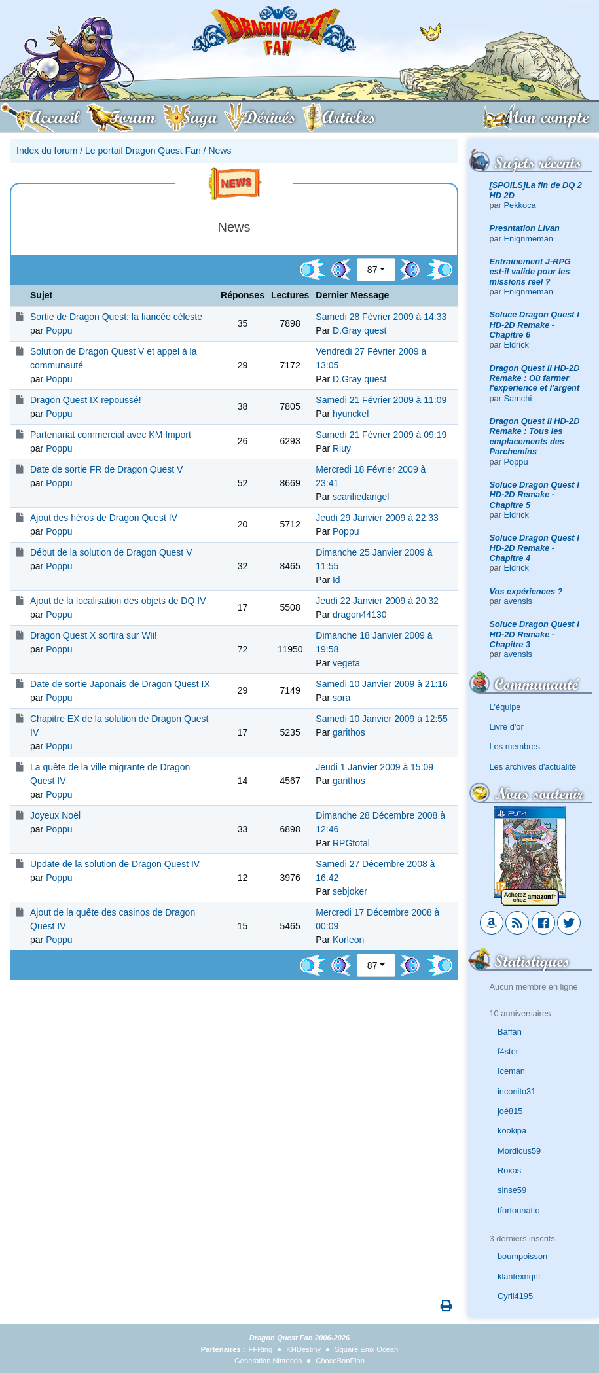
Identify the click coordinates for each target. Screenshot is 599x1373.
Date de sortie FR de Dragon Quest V (106, 469)
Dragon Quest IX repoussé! (85, 400)
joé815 (510, 1111)
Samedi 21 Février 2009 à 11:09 (381, 400)
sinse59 (512, 1190)
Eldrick (516, 344)
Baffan (510, 1032)
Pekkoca (520, 205)
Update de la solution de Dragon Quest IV (115, 864)
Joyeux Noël (55, 815)
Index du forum (46, 150)
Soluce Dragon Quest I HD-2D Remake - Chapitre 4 (534, 548)
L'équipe (505, 707)
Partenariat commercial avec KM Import (110, 434)
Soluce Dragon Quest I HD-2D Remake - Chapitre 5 (534, 495)
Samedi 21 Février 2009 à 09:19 (381, 434)
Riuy (342, 448)
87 (372, 269)
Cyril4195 (515, 1296)
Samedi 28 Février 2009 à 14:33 (381, 317)
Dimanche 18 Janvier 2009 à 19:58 (374, 642)
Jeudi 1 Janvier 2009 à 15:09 (374, 767)
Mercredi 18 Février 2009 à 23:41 (371, 476)
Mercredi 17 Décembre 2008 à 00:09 (377, 919)
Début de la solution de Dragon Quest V (111, 552)
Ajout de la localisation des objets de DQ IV (118, 601)
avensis (518, 601)
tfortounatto (519, 1210)
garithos (349, 732)
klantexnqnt (519, 1276)
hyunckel (351, 413)
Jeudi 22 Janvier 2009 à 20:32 (377, 601)
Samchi (518, 398)
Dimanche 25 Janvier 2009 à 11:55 (374, 559)
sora (341, 697)
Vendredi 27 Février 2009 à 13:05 (371, 358)
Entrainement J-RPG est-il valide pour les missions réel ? (530, 272)
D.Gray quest (359, 330)
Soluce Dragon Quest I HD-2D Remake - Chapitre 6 (534, 325)
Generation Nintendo (268, 1360)
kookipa (512, 1130)
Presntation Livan (525, 228)
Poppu (516, 462)
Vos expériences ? (526, 591)
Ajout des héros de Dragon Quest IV (103, 517)
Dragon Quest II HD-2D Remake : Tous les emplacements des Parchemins (535, 436)
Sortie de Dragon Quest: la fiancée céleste (116, 317)
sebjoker (350, 891)
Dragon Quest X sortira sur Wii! (93, 635)
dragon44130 (360, 614)
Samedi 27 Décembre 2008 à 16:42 (375, 871)
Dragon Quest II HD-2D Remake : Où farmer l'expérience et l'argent (535, 378)
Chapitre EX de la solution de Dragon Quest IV (119, 725)
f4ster (508, 1051)
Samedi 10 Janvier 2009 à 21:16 (382, 684)
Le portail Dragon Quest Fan (143, 150)
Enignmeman (528, 238)
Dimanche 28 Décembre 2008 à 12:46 (380, 822)
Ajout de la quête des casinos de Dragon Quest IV (112, 919)
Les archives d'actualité (533, 767)
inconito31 (516, 1091)
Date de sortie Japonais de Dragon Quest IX (120, 684)
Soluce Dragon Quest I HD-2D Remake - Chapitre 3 (534, 634)
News (219, 150)
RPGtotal (351, 843)
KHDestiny (303, 1349)
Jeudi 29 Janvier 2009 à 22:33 (377, 517)
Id (336, 580)
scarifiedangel (361, 496)
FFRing (261, 1349)
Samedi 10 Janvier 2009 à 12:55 (382, 718)
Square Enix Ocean (366, 1349)
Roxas (509, 1170)
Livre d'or (507, 727)
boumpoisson (522, 1256)
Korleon (348, 940)
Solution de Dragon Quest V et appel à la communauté (113, 358)
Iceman (511, 1071)
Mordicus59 (519, 1151)
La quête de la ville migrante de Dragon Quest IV (110, 774)
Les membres (515, 746)
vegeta (346, 663)
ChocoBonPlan (340, 1360)
